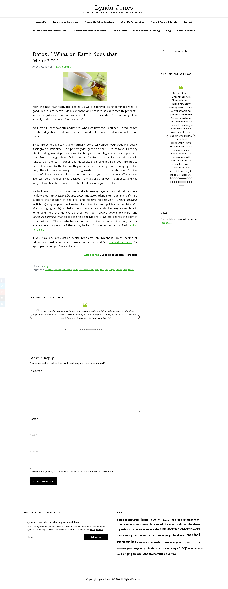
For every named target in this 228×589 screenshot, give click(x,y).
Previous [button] (31, 317)
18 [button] (100, 329)
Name (34, 418)
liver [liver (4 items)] (165, 542)
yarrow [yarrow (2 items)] (172, 554)
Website (34, 451)
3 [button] (69, 329)
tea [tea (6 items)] (145, 553)
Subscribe (96, 537)
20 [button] (104, 329)
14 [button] (92, 329)
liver (97, 269)
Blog (46, 266)
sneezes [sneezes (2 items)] (192, 548)
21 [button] (189, 182)
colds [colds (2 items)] (179, 524)
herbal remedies (86, 269)
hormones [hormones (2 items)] (143, 542)
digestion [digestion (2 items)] (122, 529)
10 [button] (84, 329)
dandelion (67, 269)
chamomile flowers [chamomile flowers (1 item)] (140, 525)
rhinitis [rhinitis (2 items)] (150, 548)
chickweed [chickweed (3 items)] (156, 524)
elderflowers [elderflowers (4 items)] (190, 529)
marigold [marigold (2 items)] (175, 542)
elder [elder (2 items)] (156, 529)
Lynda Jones (114, 7)
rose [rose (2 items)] (157, 548)
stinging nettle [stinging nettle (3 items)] (131, 554)
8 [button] (80, 329)
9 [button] (82, 329)
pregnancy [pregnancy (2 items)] (139, 548)
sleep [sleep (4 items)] (183, 548)
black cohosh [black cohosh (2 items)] (191, 519)
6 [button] (75, 329)
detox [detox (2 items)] (196, 524)
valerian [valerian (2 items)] (162, 554)
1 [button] (65, 329)
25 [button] (183, 185)
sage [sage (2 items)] (175, 548)
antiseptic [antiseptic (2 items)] (178, 519)
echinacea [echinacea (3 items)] (136, 529)
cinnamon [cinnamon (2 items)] (169, 524)
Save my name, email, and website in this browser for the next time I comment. (72, 471)
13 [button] (90, 329)
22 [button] (191, 182)
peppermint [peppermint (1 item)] (121, 549)
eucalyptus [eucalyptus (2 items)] (123, 535)
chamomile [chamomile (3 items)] (124, 524)
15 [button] (94, 329)
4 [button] (71, 329)
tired (125, 269)
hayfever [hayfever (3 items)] (179, 535)
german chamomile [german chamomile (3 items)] (151, 535)
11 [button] (86, 329)
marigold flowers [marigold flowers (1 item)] (188, 543)
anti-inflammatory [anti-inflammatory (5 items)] (144, 519)
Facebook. (166, 222)
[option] (84, 311)
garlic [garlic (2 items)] (133, 535)
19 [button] (102, 329)
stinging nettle (115, 269)
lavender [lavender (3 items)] (156, 542)
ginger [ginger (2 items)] (168, 535)
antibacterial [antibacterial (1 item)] (165, 520)
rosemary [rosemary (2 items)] (166, 548)
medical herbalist (120, 242)
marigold (104, 269)
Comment (36, 371)
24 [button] (181, 185)
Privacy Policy (96, 529)
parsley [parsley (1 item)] (199, 543)
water (131, 269)
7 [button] (77, 329)
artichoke (49, 269)
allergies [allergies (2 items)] (122, 519)
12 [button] (88, 329)
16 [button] (96, 329)
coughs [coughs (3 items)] (187, 524)
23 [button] (179, 185)
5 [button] (73, 329)
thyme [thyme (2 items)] (153, 554)
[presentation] (49, 548)
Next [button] (139, 317)
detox (75, 269)
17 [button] (98, 329)
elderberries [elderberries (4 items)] (170, 529)
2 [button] (67, 329)
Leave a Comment (64, 66)
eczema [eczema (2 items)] (147, 529)
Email (33, 435)
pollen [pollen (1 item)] (129, 549)
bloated (57, 269)
